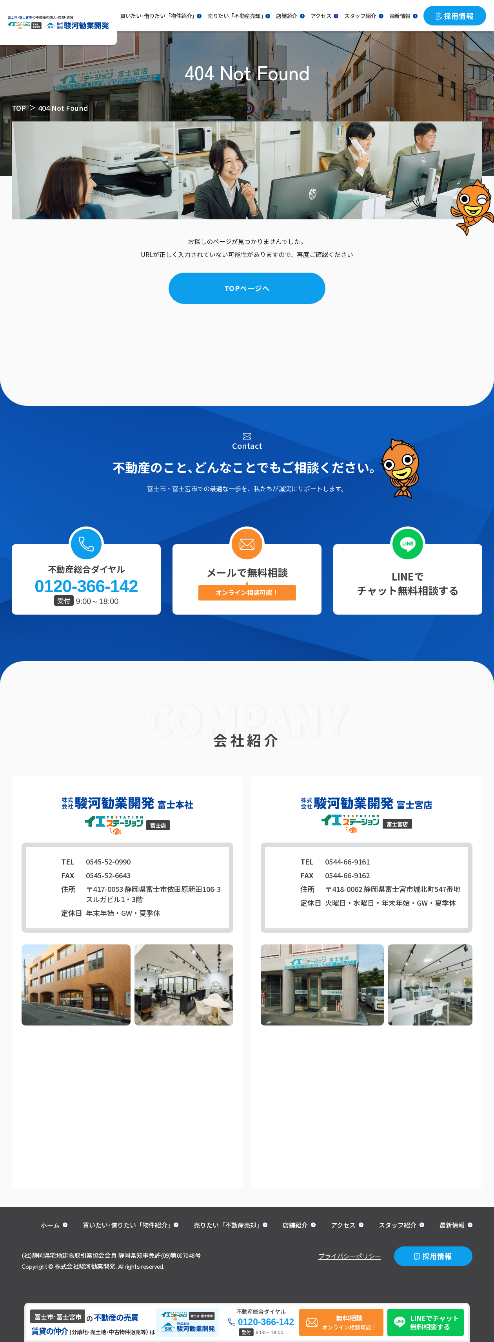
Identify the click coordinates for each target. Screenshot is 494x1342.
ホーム (50, 1225)
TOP (19, 108)
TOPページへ (246, 288)
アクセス (321, 16)
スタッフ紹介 (360, 16)
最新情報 (399, 16)
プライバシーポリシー (349, 1256)
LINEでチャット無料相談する (408, 583)
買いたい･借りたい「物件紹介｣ (127, 1225)
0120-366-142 (86, 586)
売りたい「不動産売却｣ (235, 16)
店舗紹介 (286, 16)
